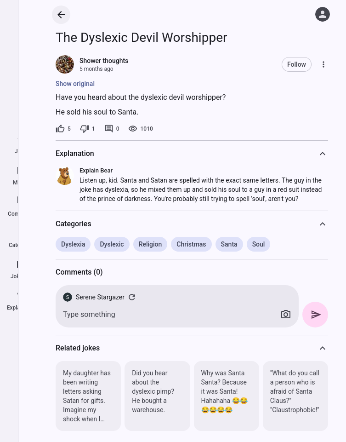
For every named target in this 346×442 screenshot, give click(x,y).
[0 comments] (112, 128)
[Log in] (322, 14)
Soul (258, 244)
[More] (323, 64)
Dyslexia (73, 244)
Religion (150, 244)
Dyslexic (112, 244)
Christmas (191, 244)
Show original (75, 83)
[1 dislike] (87, 128)
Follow (296, 64)
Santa (229, 244)
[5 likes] (63, 128)
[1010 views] (140, 128)
